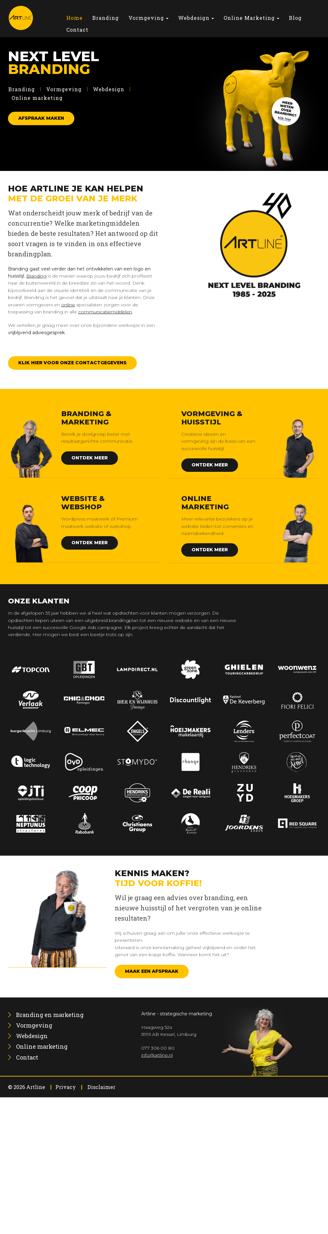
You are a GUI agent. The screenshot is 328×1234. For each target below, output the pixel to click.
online (68, 305)
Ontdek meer (89, 458)
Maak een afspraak (151, 971)
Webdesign (108, 89)
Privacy (65, 1087)
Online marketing (37, 97)
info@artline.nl (157, 1055)
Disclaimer (101, 1087)
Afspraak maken (41, 118)
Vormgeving (64, 89)
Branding (21, 89)
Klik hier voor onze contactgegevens (72, 363)
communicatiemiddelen (105, 312)
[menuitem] (74, 18)
